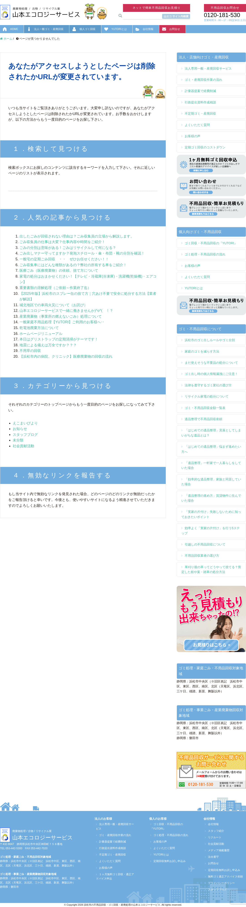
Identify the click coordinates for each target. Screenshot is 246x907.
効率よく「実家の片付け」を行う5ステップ (210, 530)
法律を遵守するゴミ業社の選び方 (208, 385)
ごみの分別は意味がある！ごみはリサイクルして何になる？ (69, 248)
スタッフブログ (25, 434)
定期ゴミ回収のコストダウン (205, 147)
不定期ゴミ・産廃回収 (200, 113)
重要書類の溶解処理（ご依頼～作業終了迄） (55, 288)
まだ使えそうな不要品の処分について (211, 362)
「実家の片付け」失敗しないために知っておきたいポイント (211, 514)
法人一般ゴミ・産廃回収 (49, 29)
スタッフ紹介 (215, 830)
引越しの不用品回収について (205, 544)
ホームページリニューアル (40, 334)
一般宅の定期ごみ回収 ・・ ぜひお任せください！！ (64, 259)
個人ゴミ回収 (87, 29)
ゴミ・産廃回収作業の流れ (203, 79)
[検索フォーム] (78, 187)
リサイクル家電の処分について (207, 396)
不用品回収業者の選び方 (202, 555)
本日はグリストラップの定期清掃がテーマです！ (58, 339)
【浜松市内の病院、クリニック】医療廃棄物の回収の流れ (65, 356)
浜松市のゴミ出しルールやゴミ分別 (210, 340)
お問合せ (174, 29)
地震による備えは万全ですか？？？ (48, 345)
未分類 (18, 440)
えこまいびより (25, 423)
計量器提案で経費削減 (200, 91)
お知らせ (20, 429)
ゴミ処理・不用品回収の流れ (205, 254)
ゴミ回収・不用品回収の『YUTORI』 (211, 243)
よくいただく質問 (197, 125)
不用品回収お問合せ (225, 7)
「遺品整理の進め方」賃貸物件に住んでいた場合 (211, 498)
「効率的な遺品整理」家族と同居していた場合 (211, 481)
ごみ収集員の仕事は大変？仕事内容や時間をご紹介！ (62, 242)
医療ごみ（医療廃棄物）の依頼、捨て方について (58, 270)
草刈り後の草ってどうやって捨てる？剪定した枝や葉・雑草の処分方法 (211, 569)
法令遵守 (212, 856)
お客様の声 (192, 136)
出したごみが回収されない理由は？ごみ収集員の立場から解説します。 (76, 236)
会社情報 (148, 29)
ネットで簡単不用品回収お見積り (157, 7)
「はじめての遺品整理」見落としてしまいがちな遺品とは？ (211, 432)
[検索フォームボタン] (144, 187)
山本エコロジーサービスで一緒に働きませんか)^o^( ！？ (66, 310)
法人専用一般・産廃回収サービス (208, 68)
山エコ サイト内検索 (176, 16)
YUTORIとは (119, 29)
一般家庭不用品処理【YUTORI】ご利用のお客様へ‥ (61, 322)
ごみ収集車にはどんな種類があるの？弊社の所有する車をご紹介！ (73, 265)
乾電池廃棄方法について (39, 328)
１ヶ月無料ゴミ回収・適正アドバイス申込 (115, 876)
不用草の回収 (30, 351)
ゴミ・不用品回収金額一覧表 (205, 408)
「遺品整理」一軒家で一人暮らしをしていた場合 (211, 465)
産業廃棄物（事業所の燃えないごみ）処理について (60, 316)
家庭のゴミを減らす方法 (202, 351)
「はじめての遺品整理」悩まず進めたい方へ (211, 449)
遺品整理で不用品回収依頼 (203, 419)
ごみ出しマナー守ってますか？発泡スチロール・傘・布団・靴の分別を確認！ (83, 253)
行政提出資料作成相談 (200, 102)
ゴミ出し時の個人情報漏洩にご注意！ (211, 374)
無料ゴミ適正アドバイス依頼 (224, 876)
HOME (14, 29)
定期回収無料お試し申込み (168, 861)
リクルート (213, 837)
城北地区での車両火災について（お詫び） (53, 305)
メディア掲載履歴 (217, 850)
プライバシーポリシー (220, 883)
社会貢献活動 (23, 446)
